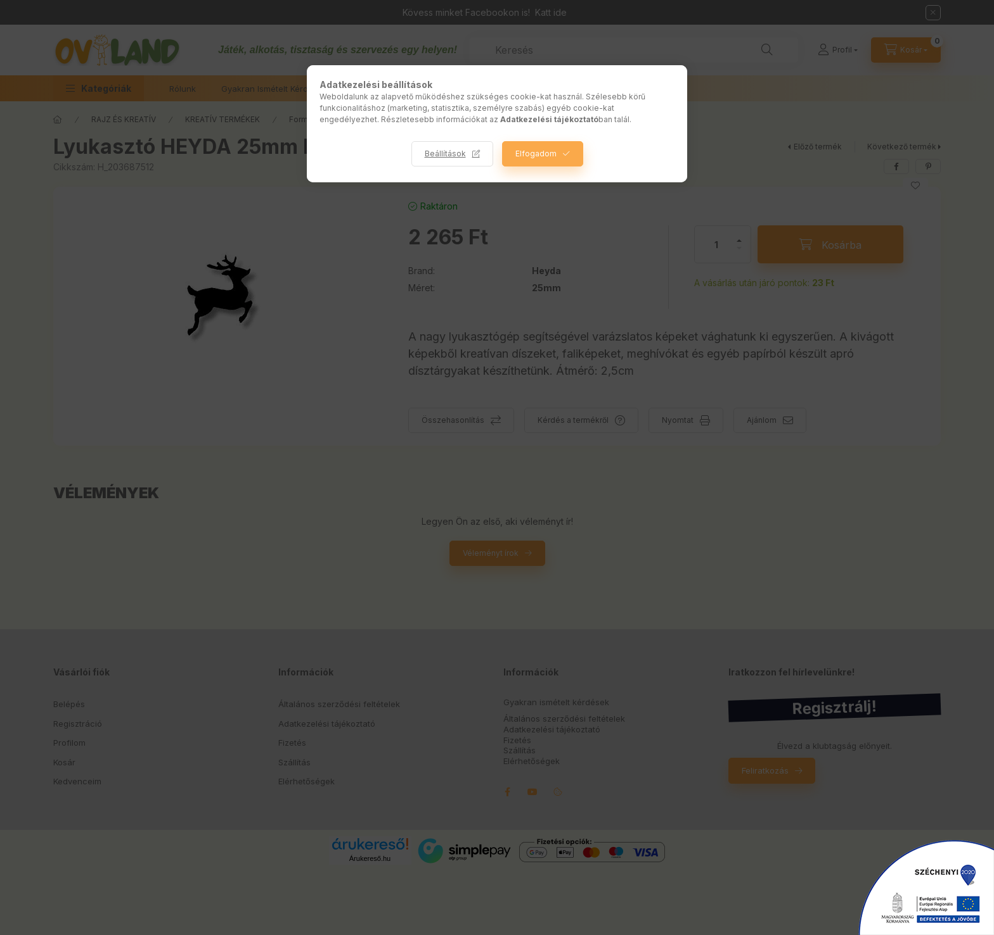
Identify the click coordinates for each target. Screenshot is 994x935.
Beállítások (445, 153)
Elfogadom (536, 153)
